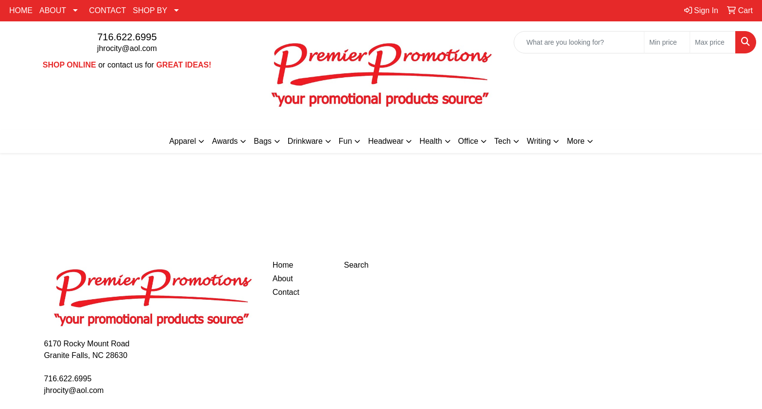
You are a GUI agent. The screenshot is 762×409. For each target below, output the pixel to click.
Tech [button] (502, 141)
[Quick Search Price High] (713, 42)
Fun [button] (345, 141)
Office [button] (468, 141)
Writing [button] (539, 141)
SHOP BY (150, 10)
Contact (286, 292)
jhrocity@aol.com (127, 48)
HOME (21, 10)
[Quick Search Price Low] (667, 42)
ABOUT (52, 10)
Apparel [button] (182, 141)
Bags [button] (262, 141)
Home (283, 265)
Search (356, 265)
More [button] (575, 141)
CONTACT (107, 10)
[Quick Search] (579, 42)
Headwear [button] (385, 141)
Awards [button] (225, 141)
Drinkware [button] (305, 141)
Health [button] (430, 141)
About (283, 278)
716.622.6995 (126, 37)
